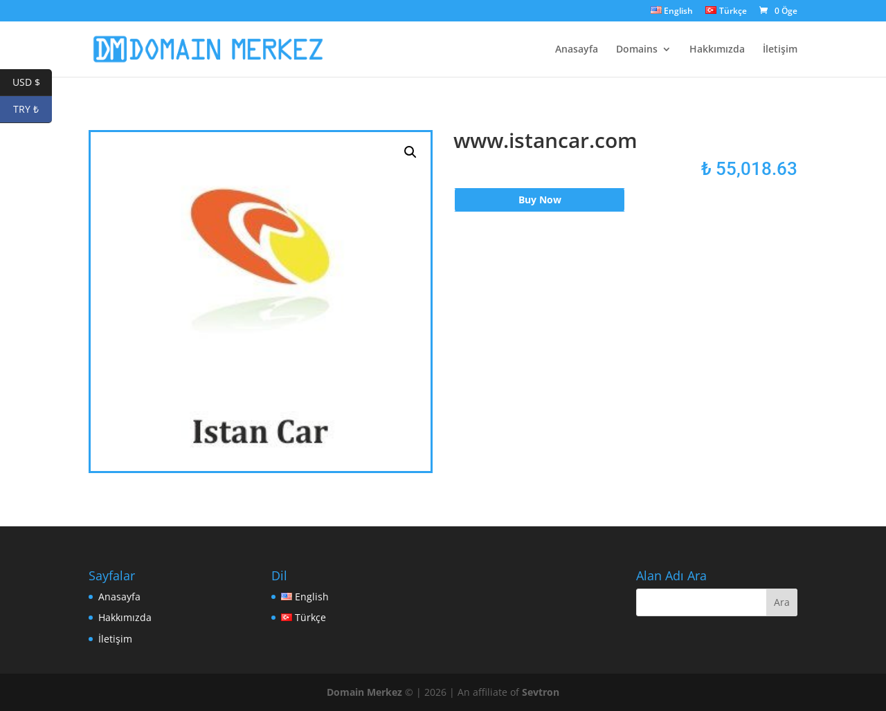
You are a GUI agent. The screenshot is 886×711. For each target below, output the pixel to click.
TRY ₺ (32, 109)
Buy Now (539, 199)
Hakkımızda (717, 49)
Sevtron (540, 692)
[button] (410, 152)
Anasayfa (576, 49)
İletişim (780, 49)
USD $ (32, 82)
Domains (637, 49)
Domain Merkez (364, 692)
